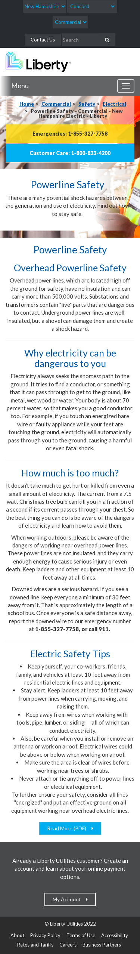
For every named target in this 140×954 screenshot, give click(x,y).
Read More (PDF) (68, 828)
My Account (68, 899)
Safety (86, 104)
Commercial (56, 104)
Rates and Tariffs (35, 945)
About (17, 935)
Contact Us (43, 40)
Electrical (114, 104)
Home (26, 104)
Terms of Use (80, 935)
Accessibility (114, 935)
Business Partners (102, 945)
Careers (68, 945)
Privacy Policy (45, 935)
